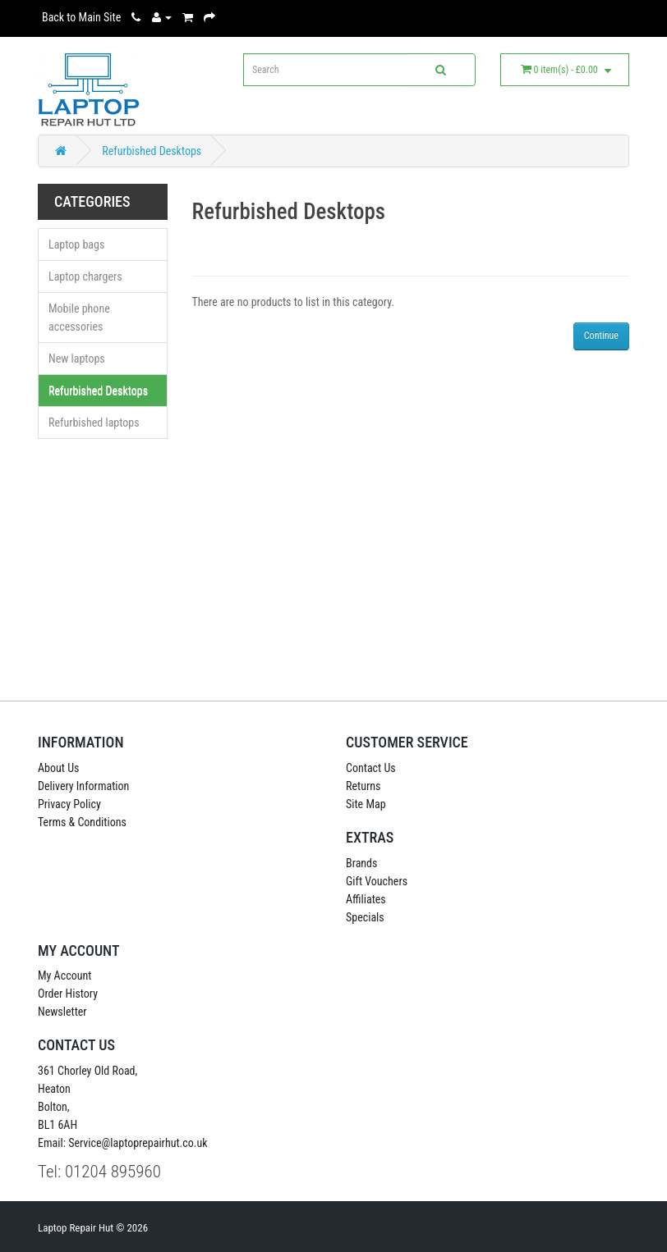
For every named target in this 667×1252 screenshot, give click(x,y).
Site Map (366, 804)
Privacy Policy (69, 804)
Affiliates (366, 899)
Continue (601, 335)
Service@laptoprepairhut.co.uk (137, 1142)
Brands (361, 863)
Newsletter (62, 1011)
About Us (58, 768)
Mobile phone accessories (79, 317)
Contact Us (371, 768)
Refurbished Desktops (151, 151)
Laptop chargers (85, 276)
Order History (68, 993)
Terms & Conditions (82, 822)
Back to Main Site (81, 17)
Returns (363, 786)
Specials (365, 917)
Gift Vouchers (376, 881)
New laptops (76, 358)
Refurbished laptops (94, 422)
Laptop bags (76, 244)
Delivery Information (83, 786)
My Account (64, 975)
